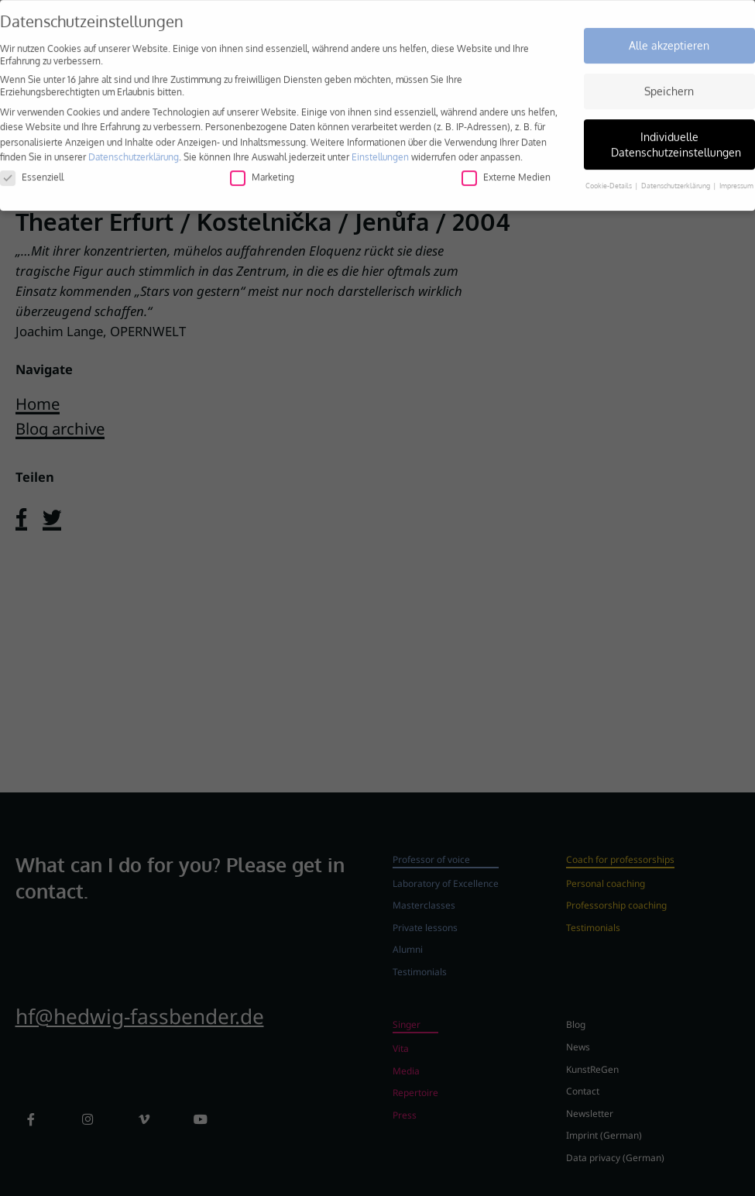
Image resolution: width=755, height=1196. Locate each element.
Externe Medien (506, 171)
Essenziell (31, 171)
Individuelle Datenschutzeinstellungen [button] (676, 139)
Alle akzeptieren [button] (669, 40)
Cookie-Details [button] (609, 180)
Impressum (736, 180)
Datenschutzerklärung (133, 152)
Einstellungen (380, 152)
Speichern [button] (669, 85)
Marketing (262, 171)
